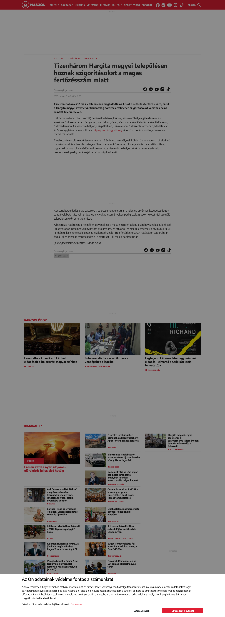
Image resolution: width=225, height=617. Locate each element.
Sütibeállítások (141, 610)
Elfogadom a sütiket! (183, 610)
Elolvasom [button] (76, 604)
